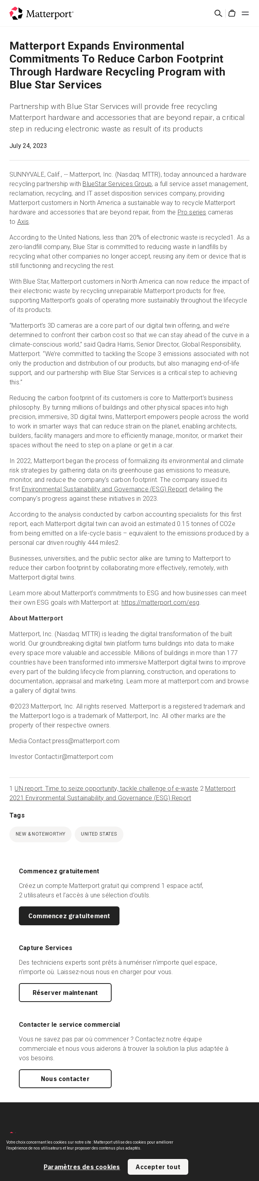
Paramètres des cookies (82, 1167)
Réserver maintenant (65, 992)
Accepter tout (158, 1167)
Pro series (192, 212)
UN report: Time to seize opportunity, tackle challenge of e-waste (106, 788)
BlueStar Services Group (117, 184)
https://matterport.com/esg (160, 602)
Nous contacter (65, 1079)
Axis (23, 221)
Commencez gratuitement (69, 916)
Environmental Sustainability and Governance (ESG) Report (104, 489)
